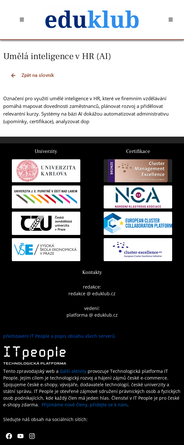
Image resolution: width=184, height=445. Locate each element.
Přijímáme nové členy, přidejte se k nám (84, 405)
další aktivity (73, 371)
